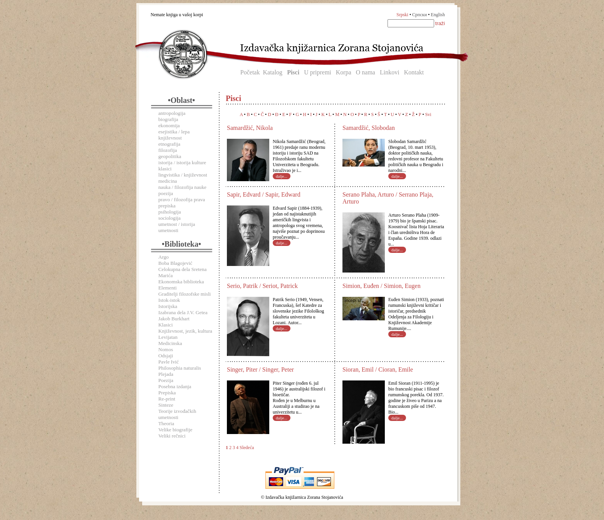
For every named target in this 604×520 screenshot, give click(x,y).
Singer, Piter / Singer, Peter (260, 369)
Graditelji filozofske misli (184, 294)
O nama (365, 72)
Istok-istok (169, 300)
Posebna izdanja (174, 386)
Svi (428, 114)
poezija (165, 193)
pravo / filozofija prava (181, 199)
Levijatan (168, 337)
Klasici (165, 325)
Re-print (166, 399)
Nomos (165, 349)
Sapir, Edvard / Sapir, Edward (263, 194)
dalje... (281, 176)
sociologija (169, 218)
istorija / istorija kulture (182, 162)
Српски (419, 14)
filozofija (167, 150)
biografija (168, 119)
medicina (167, 181)
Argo (163, 257)
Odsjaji (165, 355)
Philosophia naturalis (179, 368)
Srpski (402, 14)
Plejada (165, 374)
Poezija (165, 380)
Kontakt (414, 72)
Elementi (167, 288)
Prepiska (167, 392)
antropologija (171, 113)
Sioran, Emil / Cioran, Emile (377, 369)
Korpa (343, 72)
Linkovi (389, 72)
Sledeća (247, 447)
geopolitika (169, 156)
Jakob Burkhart (174, 318)
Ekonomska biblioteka (181, 281)
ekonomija (169, 125)
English (438, 14)
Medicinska (170, 343)
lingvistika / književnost (182, 175)
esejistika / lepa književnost (174, 135)
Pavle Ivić (168, 362)
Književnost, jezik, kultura (185, 331)
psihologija (169, 212)
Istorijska (167, 306)
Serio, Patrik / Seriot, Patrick (262, 286)
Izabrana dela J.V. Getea (183, 312)
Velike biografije (175, 429)
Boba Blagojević (175, 263)
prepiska (167, 206)
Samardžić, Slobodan (368, 128)
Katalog (272, 72)
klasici (164, 169)
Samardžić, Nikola (250, 128)
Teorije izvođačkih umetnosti (177, 414)
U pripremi (317, 72)
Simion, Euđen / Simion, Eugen (381, 286)
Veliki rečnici (172, 436)
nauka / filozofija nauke (182, 187)
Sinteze (165, 405)
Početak (250, 72)
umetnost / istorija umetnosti (176, 227)
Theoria (166, 423)
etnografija (169, 144)
